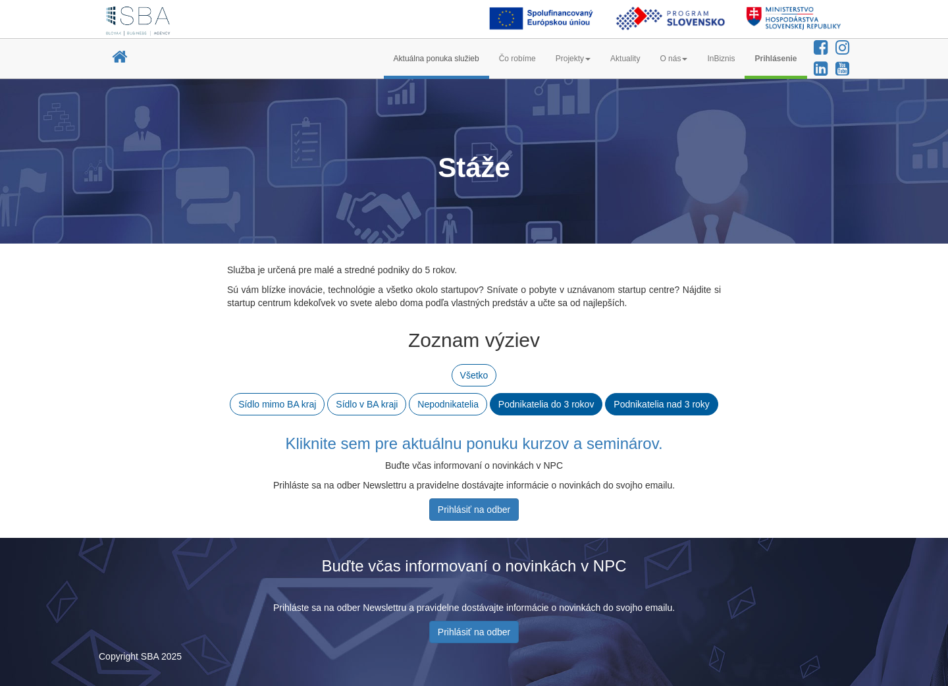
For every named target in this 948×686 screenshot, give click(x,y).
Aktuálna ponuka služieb (436, 58)
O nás (673, 58)
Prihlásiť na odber (474, 509)
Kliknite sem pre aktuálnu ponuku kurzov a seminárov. (473, 443)
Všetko (474, 375)
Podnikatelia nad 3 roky (662, 404)
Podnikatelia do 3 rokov (546, 404)
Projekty (573, 58)
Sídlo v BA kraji (367, 404)
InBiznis (721, 58)
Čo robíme (517, 58)
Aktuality (625, 58)
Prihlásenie (775, 58)
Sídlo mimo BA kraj (277, 404)
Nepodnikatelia (448, 404)
